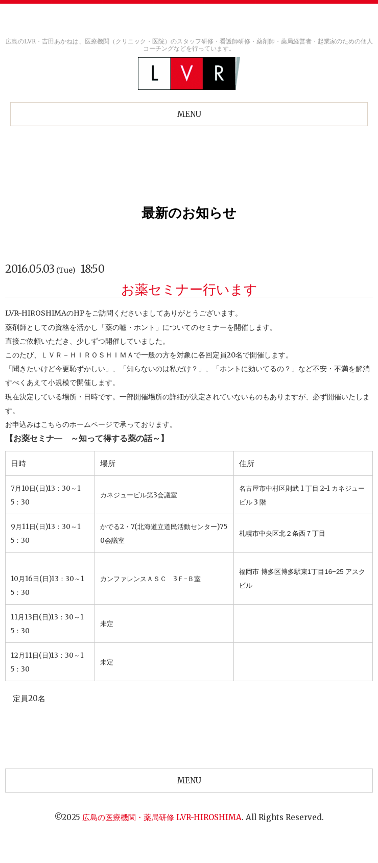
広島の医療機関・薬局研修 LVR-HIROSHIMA (162, 817)
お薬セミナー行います (189, 289)
